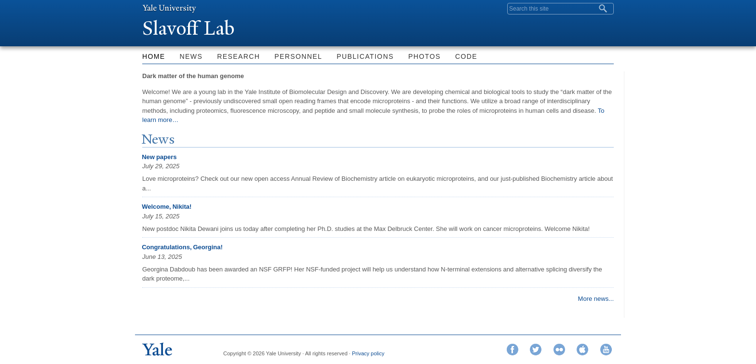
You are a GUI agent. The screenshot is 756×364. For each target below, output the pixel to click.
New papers (159, 157)
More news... (596, 298)
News (191, 56)
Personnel (298, 56)
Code (466, 56)
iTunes (582, 349)
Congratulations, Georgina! (182, 247)
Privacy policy (368, 353)
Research (238, 56)
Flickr (559, 349)
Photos (424, 56)
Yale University (169, 8)
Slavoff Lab (190, 28)
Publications (365, 56)
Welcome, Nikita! (166, 206)
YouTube (606, 349)
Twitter (535, 349)
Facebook (512, 349)
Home (153, 56)
